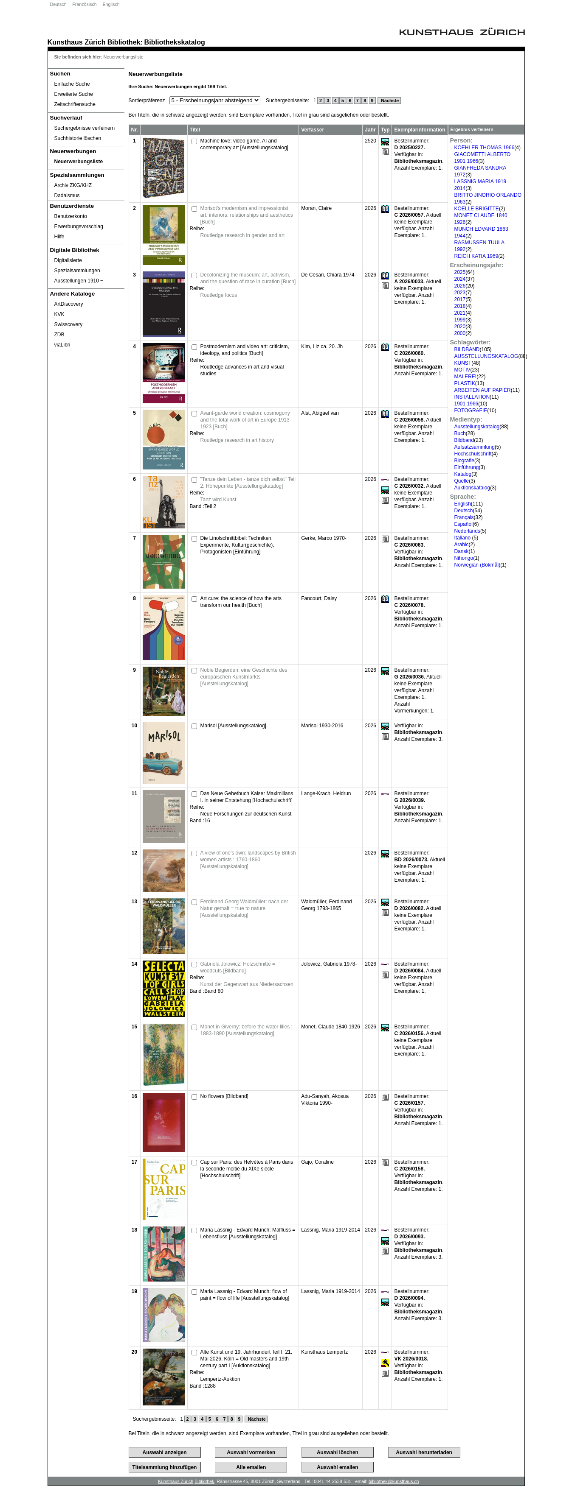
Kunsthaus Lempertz (324, 1352)
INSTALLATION (472, 397)
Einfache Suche (72, 84)
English (462, 504)
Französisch (84, 4)
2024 (460, 279)
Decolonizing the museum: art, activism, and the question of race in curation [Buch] (248, 278)
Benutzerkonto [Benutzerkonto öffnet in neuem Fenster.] (70, 216)
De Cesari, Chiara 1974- (328, 275)
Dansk (461, 551)
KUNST (463, 363)
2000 (460, 333)
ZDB (59, 335)
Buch (460, 433)
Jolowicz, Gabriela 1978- (329, 964)
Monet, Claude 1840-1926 (330, 1027)
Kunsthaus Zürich (77, 42)
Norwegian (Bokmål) (477, 565)
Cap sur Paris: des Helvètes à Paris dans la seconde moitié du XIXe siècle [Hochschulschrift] (246, 1169)
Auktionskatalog (472, 488)
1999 (460, 320)
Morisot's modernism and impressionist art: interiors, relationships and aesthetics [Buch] (246, 215)
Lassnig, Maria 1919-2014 (330, 1230)
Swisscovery (68, 324)
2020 (460, 327)
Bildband (464, 440)
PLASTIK (464, 383)
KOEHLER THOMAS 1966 (484, 148)
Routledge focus (218, 295)
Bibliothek (124, 42)
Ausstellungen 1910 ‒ (79, 281)
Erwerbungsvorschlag (78, 226)
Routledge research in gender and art (242, 235)
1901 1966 (466, 404)
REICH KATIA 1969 (476, 256)
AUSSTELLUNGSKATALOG (486, 356)
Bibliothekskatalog (174, 42)
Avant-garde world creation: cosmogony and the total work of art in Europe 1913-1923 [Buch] (245, 420)
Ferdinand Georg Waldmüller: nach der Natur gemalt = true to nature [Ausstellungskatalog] (244, 908)
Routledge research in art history (237, 440)
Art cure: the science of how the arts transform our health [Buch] (241, 601)
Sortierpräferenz (147, 100)
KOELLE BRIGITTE (476, 209)
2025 (460, 272)
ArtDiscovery (68, 304)
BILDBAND (467, 349)
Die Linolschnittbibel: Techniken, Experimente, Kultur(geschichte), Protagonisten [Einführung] (237, 545)
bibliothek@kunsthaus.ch (394, 1481)
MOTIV (462, 370)
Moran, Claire (316, 208)
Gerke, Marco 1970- (324, 538)
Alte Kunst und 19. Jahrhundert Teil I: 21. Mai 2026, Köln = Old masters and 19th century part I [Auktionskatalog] (246, 1359)
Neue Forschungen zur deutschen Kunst (246, 814)
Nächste (389, 100)
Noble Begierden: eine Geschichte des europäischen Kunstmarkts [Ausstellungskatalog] (243, 677)
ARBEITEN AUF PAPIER (482, 390)
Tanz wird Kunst (218, 500)
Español (463, 524)
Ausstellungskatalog (477, 427)
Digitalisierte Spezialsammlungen (77, 265)
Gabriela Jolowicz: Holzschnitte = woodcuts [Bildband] (237, 967)
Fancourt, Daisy (319, 598)
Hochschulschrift (473, 454)
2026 (460, 286)
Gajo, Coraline (317, 1162)
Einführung (466, 467)
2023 (460, 293)
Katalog (463, 474)
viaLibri (62, 345)
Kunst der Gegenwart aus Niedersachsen (246, 984)
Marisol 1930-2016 (322, 726)
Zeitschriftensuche (75, 104)
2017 (460, 299)
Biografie (464, 461)
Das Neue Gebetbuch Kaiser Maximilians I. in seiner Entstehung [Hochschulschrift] (246, 796)
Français (464, 517)
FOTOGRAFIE (470, 410)
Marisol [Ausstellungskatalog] (233, 726)
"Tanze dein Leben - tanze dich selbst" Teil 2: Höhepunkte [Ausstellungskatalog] (248, 482)
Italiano (463, 538)
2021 (460, 313)
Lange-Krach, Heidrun (326, 793)
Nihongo (463, 558)
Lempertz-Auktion (220, 1379)
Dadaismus (67, 195)
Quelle (461, 481)
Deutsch (58, 4)
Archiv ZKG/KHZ (73, 185)
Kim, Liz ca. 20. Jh (322, 346)
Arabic (461, 544)
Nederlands (467, 531)
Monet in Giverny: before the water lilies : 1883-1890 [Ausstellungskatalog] (246, 1030)
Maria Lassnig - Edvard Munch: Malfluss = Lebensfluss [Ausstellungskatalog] (248, 1233)
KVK (59, 314)
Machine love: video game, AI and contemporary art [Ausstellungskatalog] (244, 144)
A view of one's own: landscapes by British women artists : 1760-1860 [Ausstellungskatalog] (248, 859)
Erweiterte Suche (73, 94)
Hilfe (59, 237)
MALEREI (465, 377)
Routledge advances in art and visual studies (242, 370)
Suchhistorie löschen (77, 138)
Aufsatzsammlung (474, 447)
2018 (460, 306)
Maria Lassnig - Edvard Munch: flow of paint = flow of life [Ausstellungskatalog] (245, 1294)
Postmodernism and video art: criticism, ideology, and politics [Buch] (244, 350)
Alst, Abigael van (320, 413)
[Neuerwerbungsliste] (86, 161)
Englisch (110, 4)
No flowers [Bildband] (224, 1096)
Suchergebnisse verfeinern (84, 128)
